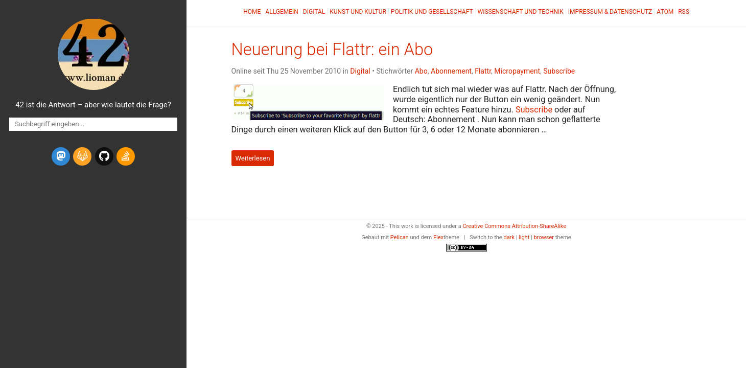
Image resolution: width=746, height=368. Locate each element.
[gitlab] (82, 156)
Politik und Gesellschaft (432, 11)
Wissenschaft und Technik (521, 11)
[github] (104, 156)
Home (252, 11)
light (524, 237)
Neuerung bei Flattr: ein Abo (332, 49)
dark (509, 237)
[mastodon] (61, 156)
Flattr (483, 71)
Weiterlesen (252, 158)
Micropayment (517, 71)
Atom (665, 11)
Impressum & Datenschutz (610, 11)
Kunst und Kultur (358, 11)
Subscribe (559, 71)
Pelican (399, 237)
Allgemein (281, 11)
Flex (438, 237)
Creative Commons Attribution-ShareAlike (514, 226)
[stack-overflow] (125, 156)
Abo (421, 71)
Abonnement (451, 71)
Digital (314, 11)
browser (543, 237)
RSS (683, 11)
